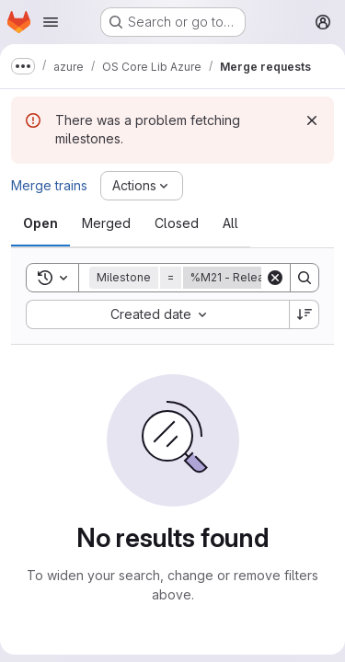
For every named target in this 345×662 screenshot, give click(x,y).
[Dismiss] (312, 120)
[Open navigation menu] (50, 22)
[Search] (304, 277)
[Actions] (141, 185)
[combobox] (157, 314)
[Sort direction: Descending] (304, 314)
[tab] (40, 223)
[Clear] (275, 278)
